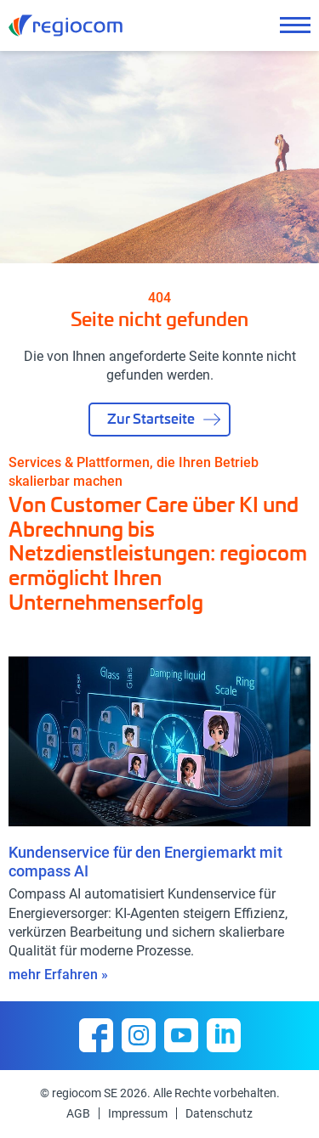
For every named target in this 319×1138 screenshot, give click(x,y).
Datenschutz (219, 1113)
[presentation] (263, 631)
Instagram (139, 1035)
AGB (78, 1113)
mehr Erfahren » (58, 974)
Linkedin (224, 1035)
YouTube (181, 1035)
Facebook (96, 1035)
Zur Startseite (151, 418)
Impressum (138, 1113)
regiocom (65, 25)
